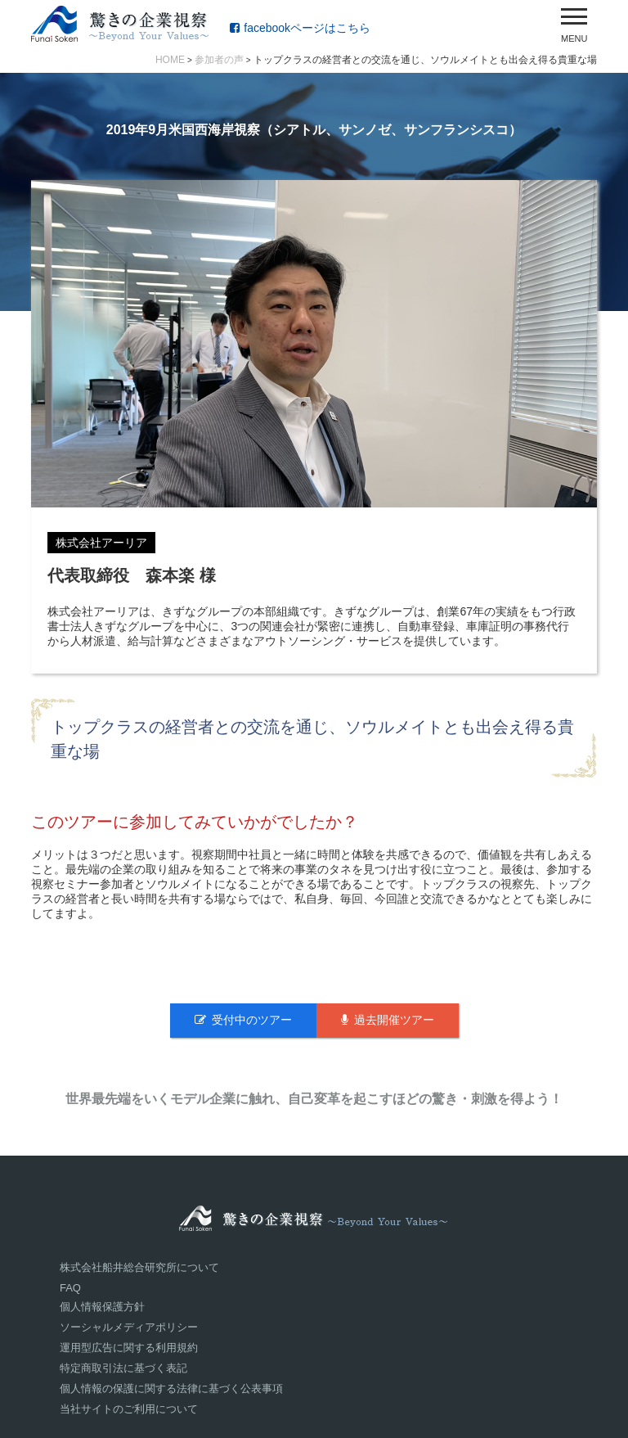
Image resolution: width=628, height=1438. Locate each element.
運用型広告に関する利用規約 (129, 1347)
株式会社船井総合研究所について (139, 1267)
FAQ (70, 1288)
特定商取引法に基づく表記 (123, 1368)
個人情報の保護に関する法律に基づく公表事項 (171, 1388)
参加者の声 (219, 59)
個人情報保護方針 (102, 1307)
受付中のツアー (243, 1019)
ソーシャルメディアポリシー (129, 1327)
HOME (170, 59)
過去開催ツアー (387, 1019)
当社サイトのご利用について (129, 1409)
